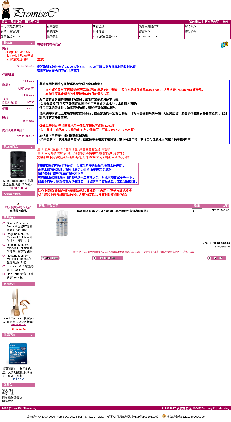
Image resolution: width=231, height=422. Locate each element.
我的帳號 (195, 21)
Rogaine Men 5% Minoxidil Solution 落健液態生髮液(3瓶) (20, 237)
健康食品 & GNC (11, 36)
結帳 (225, 21)
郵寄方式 (8, 393)
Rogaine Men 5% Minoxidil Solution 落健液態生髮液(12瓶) (20, 248)
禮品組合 (190, 31)
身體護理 (52, 31)
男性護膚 (98, 31)
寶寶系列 (144, 31)
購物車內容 (32, 21)
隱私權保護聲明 (12, 397)
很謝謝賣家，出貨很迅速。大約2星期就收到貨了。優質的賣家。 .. (17, 372)
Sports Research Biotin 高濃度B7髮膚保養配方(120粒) (19, 227)
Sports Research (149, 36)
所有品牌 (98, 26)
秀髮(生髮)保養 (10, 31)
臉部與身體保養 (149, 26)
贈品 (5, 117)
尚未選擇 (28, 121)
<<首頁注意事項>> (12, 26)
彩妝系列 (190, 26)
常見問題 (8, 390)
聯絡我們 (8, 400)
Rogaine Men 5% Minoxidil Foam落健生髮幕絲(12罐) (19, 259)
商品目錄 (16, 21)
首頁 (4, 21)
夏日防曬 (52, 26)
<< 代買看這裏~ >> (105, 36)
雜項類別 (52, 36)
